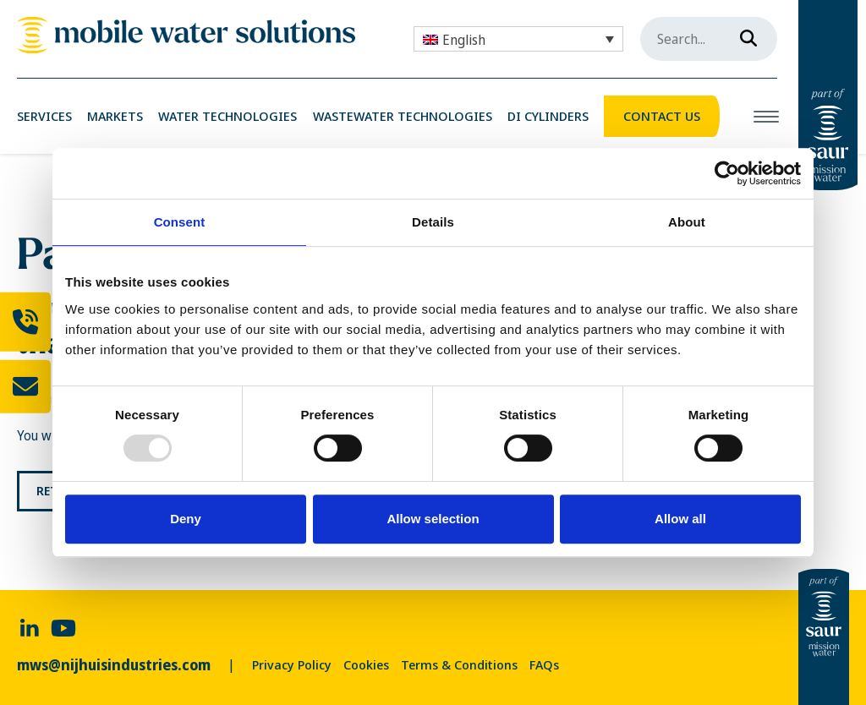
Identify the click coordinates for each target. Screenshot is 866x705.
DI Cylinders (548, 115)
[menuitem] (518, 39)
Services (44, 115)
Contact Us (661, 115)
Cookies (366, 664)
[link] (186, 35)
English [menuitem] (463, 39)
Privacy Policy (292, 664)
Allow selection (432, 518)
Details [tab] (433, 222)
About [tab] (686, 222)
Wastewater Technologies (402, 115)
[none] (518, 39)
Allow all (680, 518)
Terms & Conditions (459, 664)
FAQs (544, 664)
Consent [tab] (180, 222)
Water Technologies (227, 115)
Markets (115, 115)
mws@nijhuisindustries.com (114, 665)
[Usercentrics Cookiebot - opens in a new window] (727, 173)
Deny (185, 518)
